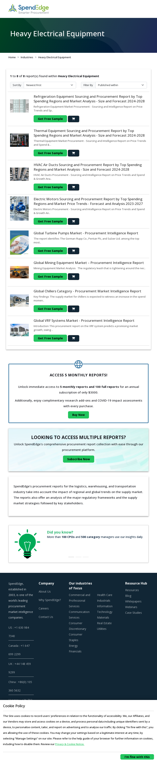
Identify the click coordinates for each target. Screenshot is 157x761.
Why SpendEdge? (50, 600)
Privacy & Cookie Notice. (69, 744)
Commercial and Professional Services (79, 600)
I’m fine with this (137, 757)
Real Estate (104, 623)
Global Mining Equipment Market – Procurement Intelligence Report (89, 262)
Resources (132, 590)
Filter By (88, 85)
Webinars (131, 607)
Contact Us (46, 617)
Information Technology (105, 609)
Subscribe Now (78, 459)
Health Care (104, 595)
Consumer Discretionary (77, 626)
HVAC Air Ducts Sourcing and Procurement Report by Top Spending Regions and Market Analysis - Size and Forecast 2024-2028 (88, 167)
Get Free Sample (50, 119)
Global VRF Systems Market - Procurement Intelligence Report (84, 320)
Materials (103, 617)
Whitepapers (133, 601)
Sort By (17, 85)
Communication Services (79, 614)
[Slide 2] (78, 557)
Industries (27, 57)
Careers (44, 608)
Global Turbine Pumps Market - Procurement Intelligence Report (86, 233)
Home (12, 57)
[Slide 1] (71, 557)
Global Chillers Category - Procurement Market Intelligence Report (87, 291)
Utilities (101, 629)
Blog (128, 596)
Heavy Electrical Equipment (54, 57)
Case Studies (133, 613)
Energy (73, 646)
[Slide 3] (86, 557)
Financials (75, 651)
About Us (45, 591)
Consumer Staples (75, 637)
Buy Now (78, 415)
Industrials (103, 600)
